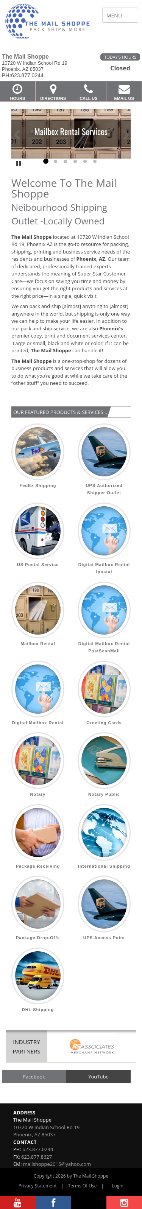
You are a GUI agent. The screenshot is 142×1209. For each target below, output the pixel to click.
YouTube (98, 1076)
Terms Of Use (82, 1186)
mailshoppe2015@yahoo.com (57, 1164)
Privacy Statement (38, 1186)
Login (117, 1186)
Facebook (34, 1076)
